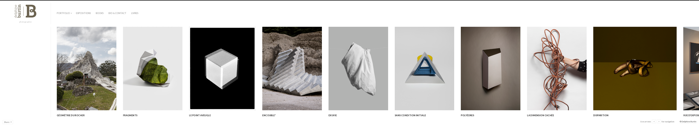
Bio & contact (117, 13)
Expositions (83, 13)
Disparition (601, 115)
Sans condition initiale (410, 115)
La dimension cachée (540, 115)
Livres (134, 13)
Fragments (130, 115)
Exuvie (333, 115)
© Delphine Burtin (688, 121)
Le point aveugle (200, 115)
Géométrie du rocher (71, 115)
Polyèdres (467, 115)
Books (100, 13)
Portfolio (63, 13)
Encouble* (269, 115)
